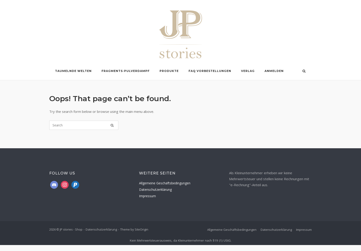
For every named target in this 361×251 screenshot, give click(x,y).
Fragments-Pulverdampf (126, 71)
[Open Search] (304, 71)
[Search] (112, 125)
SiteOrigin (141, 229)
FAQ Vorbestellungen (210, 71)
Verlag (248, 71)
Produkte (169, 71)
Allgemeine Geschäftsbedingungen (164, 183)
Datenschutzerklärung (155, 189)
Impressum (147, 196)
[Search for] (83, 125)
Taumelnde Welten (73, 71)
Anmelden (274, 71)
